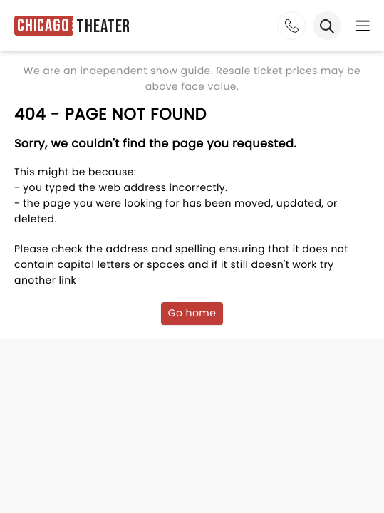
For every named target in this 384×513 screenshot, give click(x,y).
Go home (192, 313)
